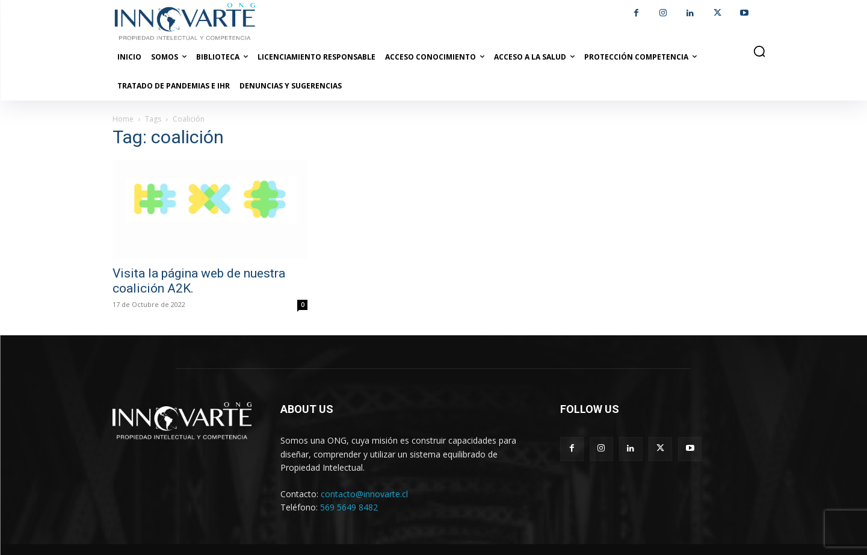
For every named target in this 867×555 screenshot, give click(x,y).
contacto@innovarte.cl (364, 494)
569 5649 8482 (349, 507)
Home (123, 119)
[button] (759, 51)
